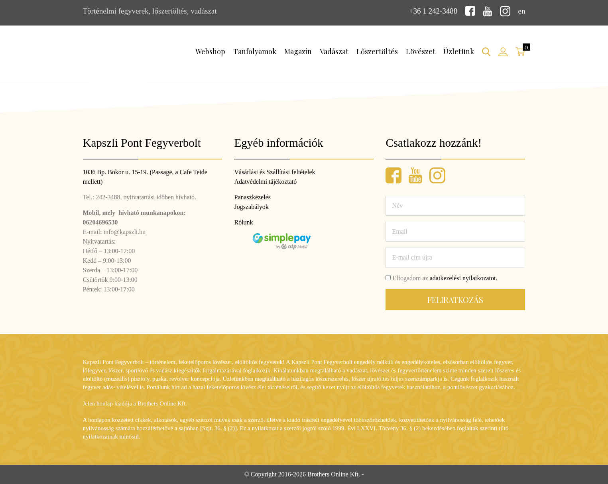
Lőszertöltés (377, 51)
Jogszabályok (251, 206)
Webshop (210, 51)
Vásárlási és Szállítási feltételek (274, 172)
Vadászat (334, 51)
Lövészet (420, 51)
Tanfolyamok (254, 51)
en (521, 11)
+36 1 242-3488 (433, 11)
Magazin (298, 51)
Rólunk (243, 222)
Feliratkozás (455, 299)
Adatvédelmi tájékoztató (265, 181)
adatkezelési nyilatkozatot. (464, 278)
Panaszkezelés (252, 197)
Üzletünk (458, 51)
